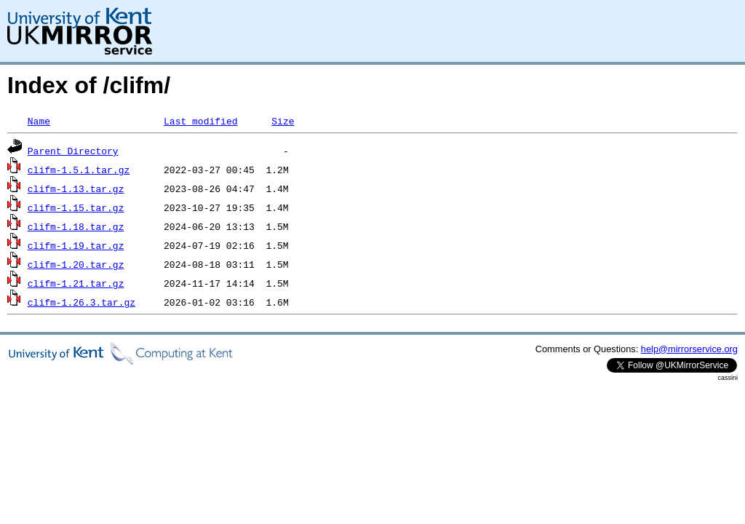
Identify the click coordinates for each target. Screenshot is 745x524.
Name (39, 120)
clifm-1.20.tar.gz (76, 264)
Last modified (200, 120)
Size (282, 120)
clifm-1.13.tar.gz (76, 188)
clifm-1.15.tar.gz (76, 207)
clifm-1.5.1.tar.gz (79, 169)
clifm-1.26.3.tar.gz (81, 302)
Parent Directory (73, 150)
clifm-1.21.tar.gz (76, 283)
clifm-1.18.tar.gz (76, 226)
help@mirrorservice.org (689, 349)
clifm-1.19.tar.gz (76, 245)
